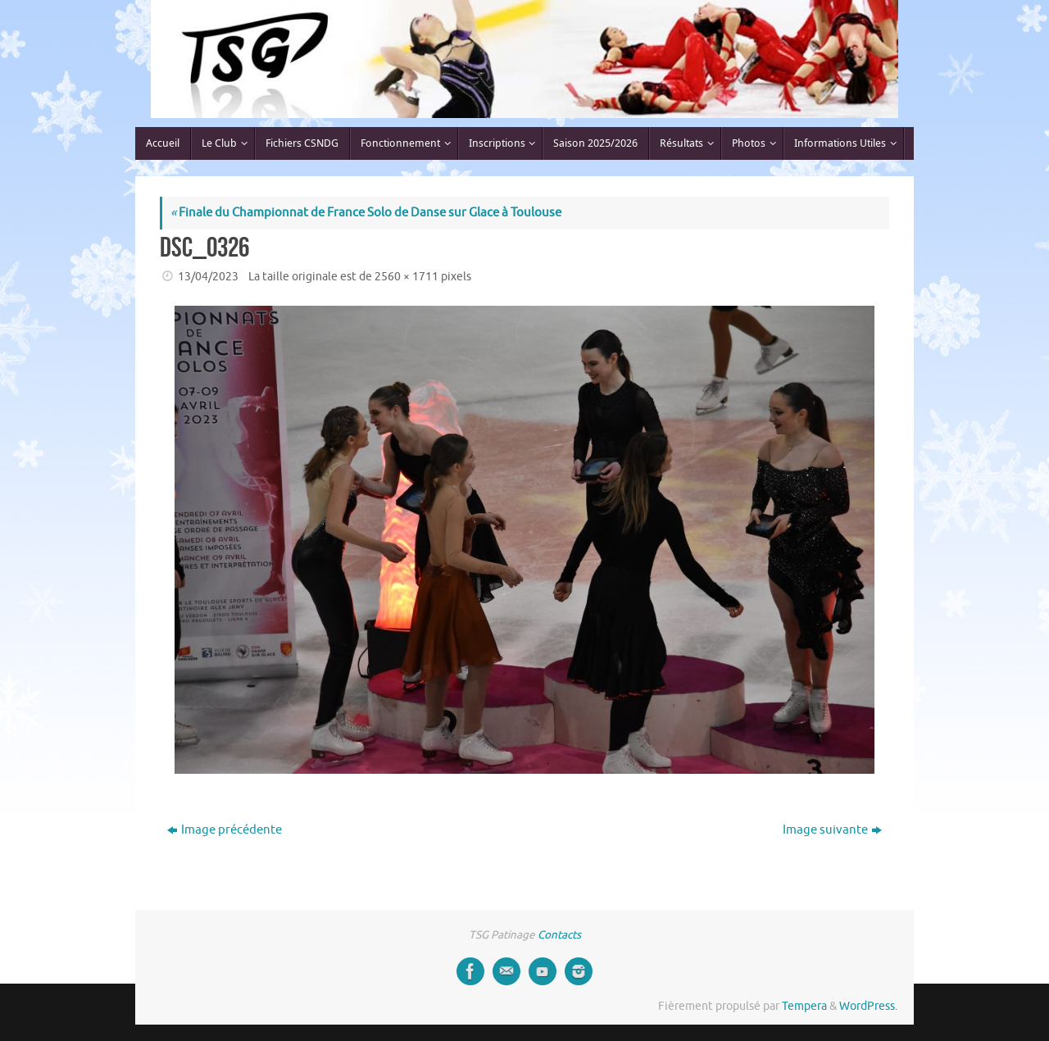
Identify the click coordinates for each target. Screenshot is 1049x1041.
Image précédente (224, 830)
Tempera (804, 1006)
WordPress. (868, 1006)
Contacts (559, 935)
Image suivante (832, 830)
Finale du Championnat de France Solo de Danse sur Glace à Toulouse (365, 212)
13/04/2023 (208, 277)
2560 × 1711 (406, 277)
